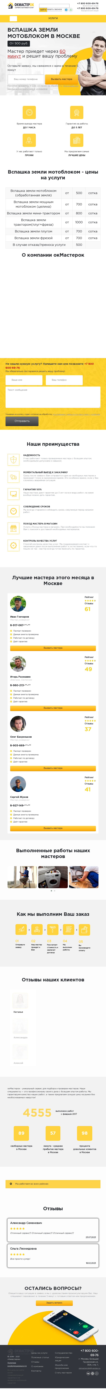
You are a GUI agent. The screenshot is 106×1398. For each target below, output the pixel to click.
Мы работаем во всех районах (29, 1164)
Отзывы (35, 1342)
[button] (51, 898)
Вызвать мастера (53, 648)
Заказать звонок (53, 9)
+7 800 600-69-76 (87, 4)
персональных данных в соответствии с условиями (76, 414)
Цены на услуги (39, 1333)
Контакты (36, 1351)
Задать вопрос (54, 1283)
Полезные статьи (40, 1338)
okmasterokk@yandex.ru (88, 1348)
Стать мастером (63, 1353)
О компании (37, 1347)
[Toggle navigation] (13, 18)
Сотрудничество (63, 1333)
